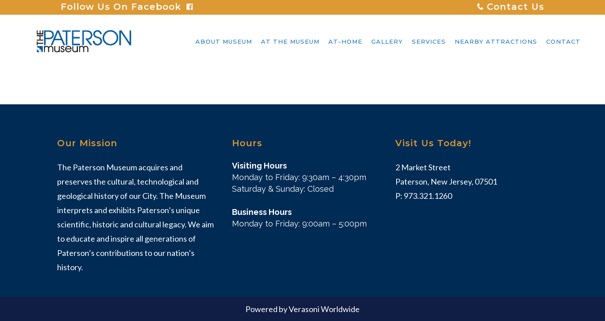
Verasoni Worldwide (324, 309)
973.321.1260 (428, 196)
